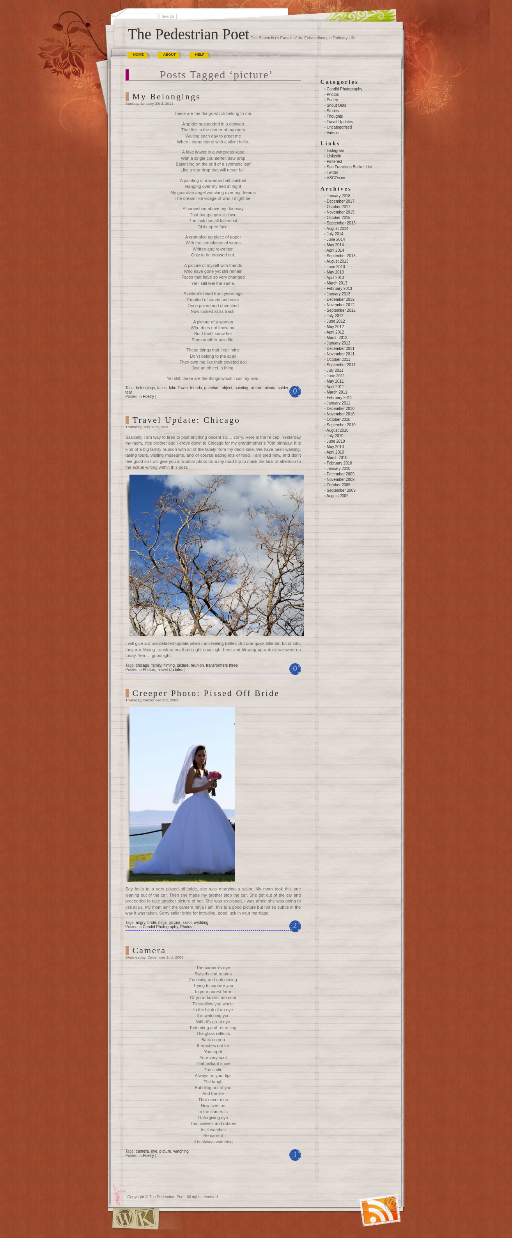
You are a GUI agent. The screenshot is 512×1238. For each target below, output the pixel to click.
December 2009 (340, 474)
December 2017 (340, 201)
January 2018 (339, 196)
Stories (333, 111)
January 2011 (339, 403)
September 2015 (341, 223)
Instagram (335, 150)
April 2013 (335, 278)
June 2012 (336, 321)
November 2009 (340, 479)
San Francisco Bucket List (349, 167)
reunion (197, 665)
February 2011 (339, 398)
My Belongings (167, 96)
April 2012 (335, 332)
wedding (201, 922)
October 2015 (339, 217)
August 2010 (337, 430)
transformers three (222, 665)
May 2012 (335, 327)
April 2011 (335, 387)
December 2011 (340, 348)
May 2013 (335, 272)
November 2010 (340, 414)
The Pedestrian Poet (189, 34)
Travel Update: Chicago (187, 420)
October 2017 (339, 207)
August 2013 (337, 261)
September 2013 (341, 256)
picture (256, 388)
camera (142, 1151)
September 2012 (341, 310)
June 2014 (336, 239)
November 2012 (340, 305)
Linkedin (334, 156)
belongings (145, 388)
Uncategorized (339, 127)
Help (200, 55)
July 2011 (335, 370)
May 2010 (335, 447)
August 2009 (337, 496)
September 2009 (341, 490)
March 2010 (337, 458)
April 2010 (335, 452)
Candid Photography (160, 927)
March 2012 (337, 338)
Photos (149, 670)
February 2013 (339, 288)
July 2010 (335, 436)
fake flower (178, 388)
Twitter (332, 172)
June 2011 (336, 376)
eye (154, 1151)
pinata (270, 388)
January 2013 (339, 294)
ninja (162, 922)
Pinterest (334, 161)
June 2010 (336, 441)
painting (241, 388)
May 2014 (335, 245)
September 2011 (341, 365)
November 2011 (340, 354)
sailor (186, 922)
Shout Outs (336, 105)
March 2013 (337, 283)
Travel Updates (170, 670)
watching (180, 1151)
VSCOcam (336, 178)
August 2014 (337, 228)
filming (169, 665)
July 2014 (335, 234)
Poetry (148, 396)
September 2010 (341, 425)
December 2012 (340, 299)
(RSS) (363, 1201)
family (156, 665)
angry (140, 922)
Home (138, 55)
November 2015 (340, 212)
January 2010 (339, 468)
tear (129, 392)
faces (162, 388)
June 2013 (336, 267)
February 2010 (339, 463)
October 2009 (339, 485)
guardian (212, 388)
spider (283, 388)
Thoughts (335, 116)
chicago (142, 665)
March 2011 (337, 392)
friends (196, 388)
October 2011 (339, 359)
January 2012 (339, 343)
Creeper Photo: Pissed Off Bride (206, 693)
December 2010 (340, 408)
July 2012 (335, 316)
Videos (332, 133)
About (169, 55)
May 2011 (335, 381)
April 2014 (335, 250)
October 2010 (339, 419)
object (227, 388)
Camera (149, 950)
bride (151, 922)
